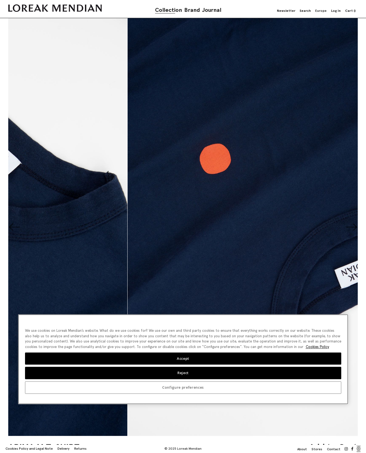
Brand (192, 10)
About (302, 449)
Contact (333, 449)
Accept (183, 358)
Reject (183, 373)
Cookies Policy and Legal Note (29, 449)
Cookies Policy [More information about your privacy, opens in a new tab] (317, 347)
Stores (317, 449)
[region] (183, 359)
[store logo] (55, 8)
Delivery (63, 449)
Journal (211, 10)
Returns (80, 449)
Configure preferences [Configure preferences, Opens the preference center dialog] (183, 387)
